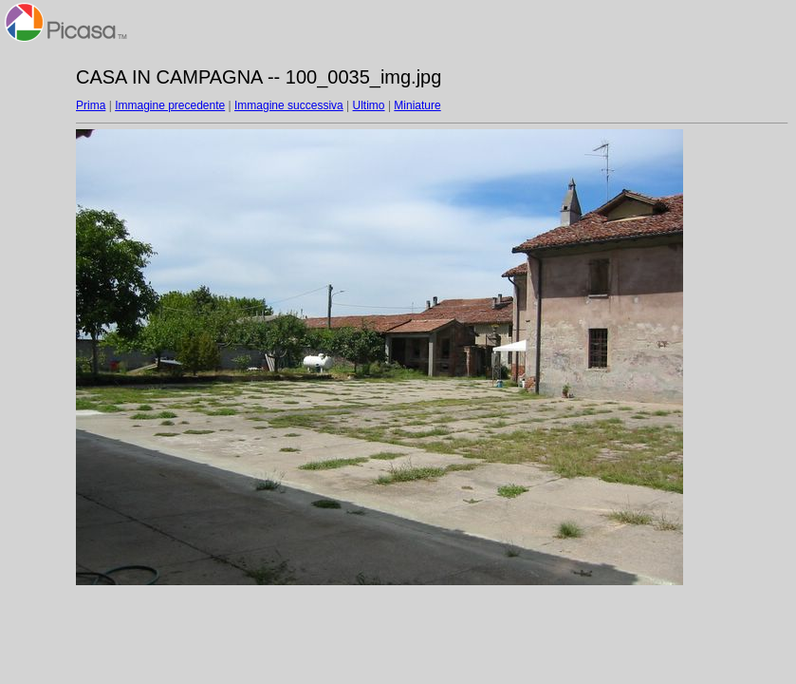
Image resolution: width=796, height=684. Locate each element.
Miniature (417, 105)
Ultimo (369, 105)
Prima (90, 105)
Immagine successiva (288, 105)
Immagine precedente (170, 105)
